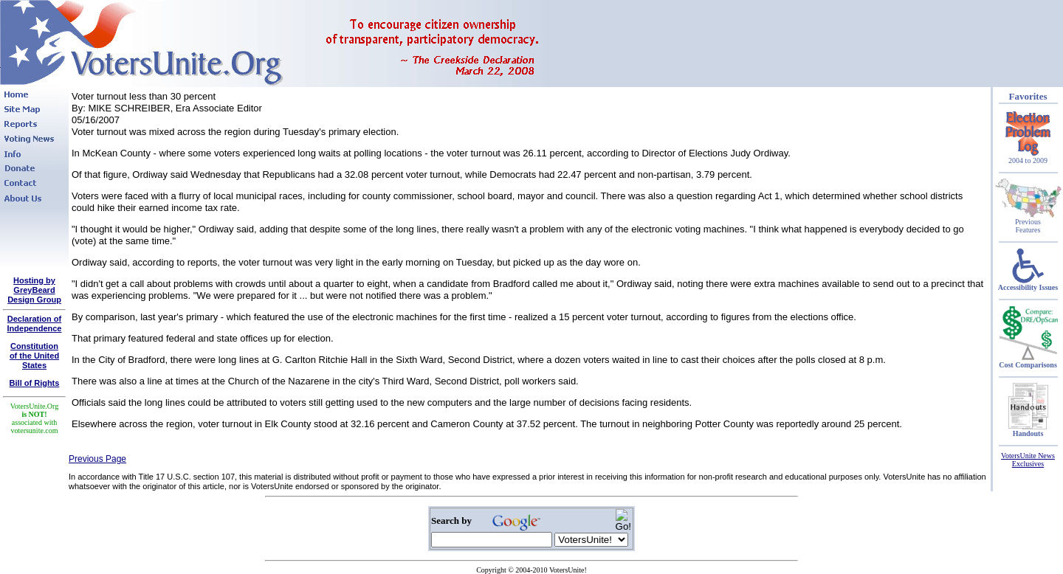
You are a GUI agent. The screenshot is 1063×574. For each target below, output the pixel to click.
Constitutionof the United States (34, 356)
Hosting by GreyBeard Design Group (34, 290)
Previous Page (97, 459)
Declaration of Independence (34, 323)
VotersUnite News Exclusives (1028, 460)
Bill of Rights (35, 382)
